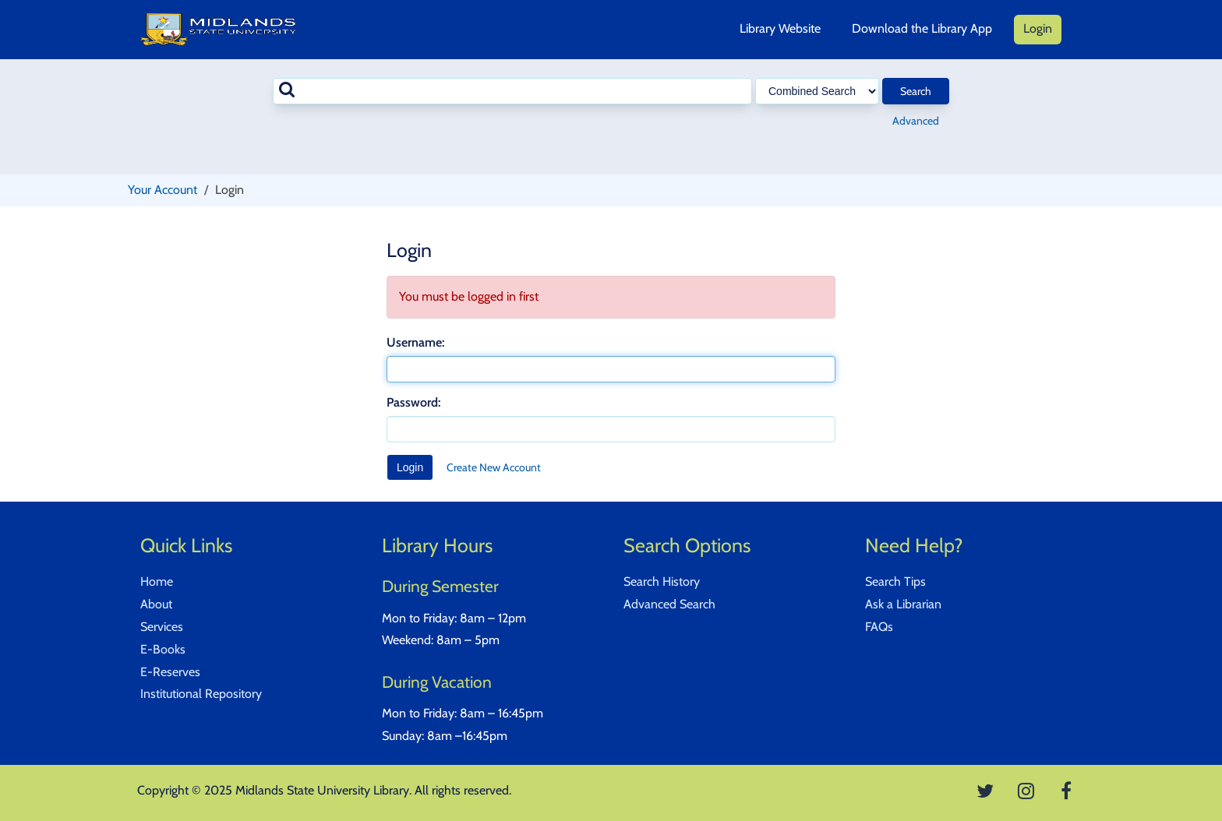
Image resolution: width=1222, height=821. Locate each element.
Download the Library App (922, 28)
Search (915, 91)
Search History (661, 581)
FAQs (879, 626)
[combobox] (512, 91)
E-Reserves (170, 671)
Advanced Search (669, 604)
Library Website (780, 28)
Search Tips (895, 581)
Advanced (915, 121)
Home (156, 581)
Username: (415, 342)
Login (1037, 28)
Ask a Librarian (903, 604)
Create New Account (494, 467)
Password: (413, 402)
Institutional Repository (201, 693)
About (156, 604)
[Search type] (817, 91)
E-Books (162, 649)
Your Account (162, 189)
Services (161, 626)
